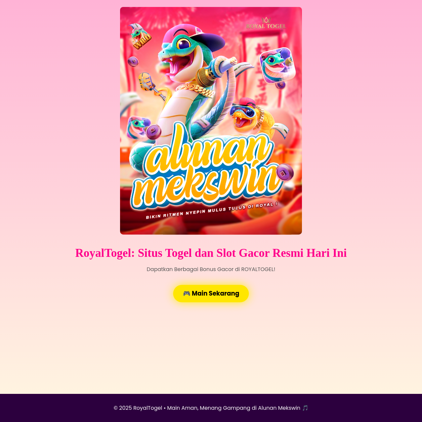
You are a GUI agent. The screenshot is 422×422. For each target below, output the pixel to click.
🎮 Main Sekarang (211, 293)
